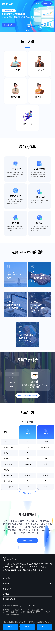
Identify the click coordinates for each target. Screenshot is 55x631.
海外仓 (23, 610)
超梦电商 (6, 614)
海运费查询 (15, 610)
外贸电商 (47, 612)
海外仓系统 (15, 614)
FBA (29, 610)
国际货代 (39, 612)
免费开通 (9, 25)
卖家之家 (14, 612)
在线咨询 (44, 626)
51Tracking (44, 610)
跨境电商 (30, 612)
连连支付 (35, 610)
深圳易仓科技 (8, 564)
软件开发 (6, 612)
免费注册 (48, 3)
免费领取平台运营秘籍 (26, 395)
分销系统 (22, 612)
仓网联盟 (6, 610)
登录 (39, 3)
